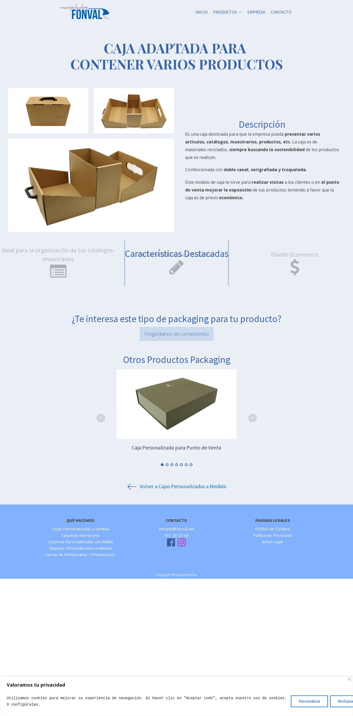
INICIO (202, 12)
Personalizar (309, 701)
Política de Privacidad (272, 535)
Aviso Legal (272, 541)
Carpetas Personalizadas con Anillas (80, 541)
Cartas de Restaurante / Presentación (80, 554)
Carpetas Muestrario (80, 535)
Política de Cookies (272, 528)
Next (252, 418)
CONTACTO (281, 12)
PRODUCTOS (227, 12)
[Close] (349, 679)
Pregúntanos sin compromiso (176, 334)
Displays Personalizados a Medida (80, 548)
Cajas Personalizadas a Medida (80, 528)
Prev (101, 418)
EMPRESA (256, 12)
